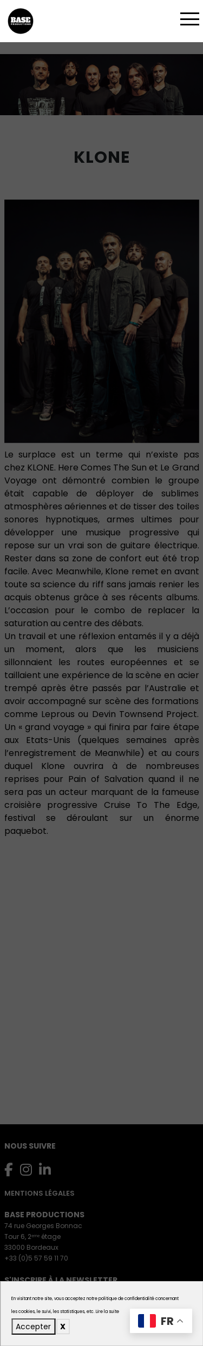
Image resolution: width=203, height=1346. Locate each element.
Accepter (33, 1326)
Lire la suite (107, 1312)
